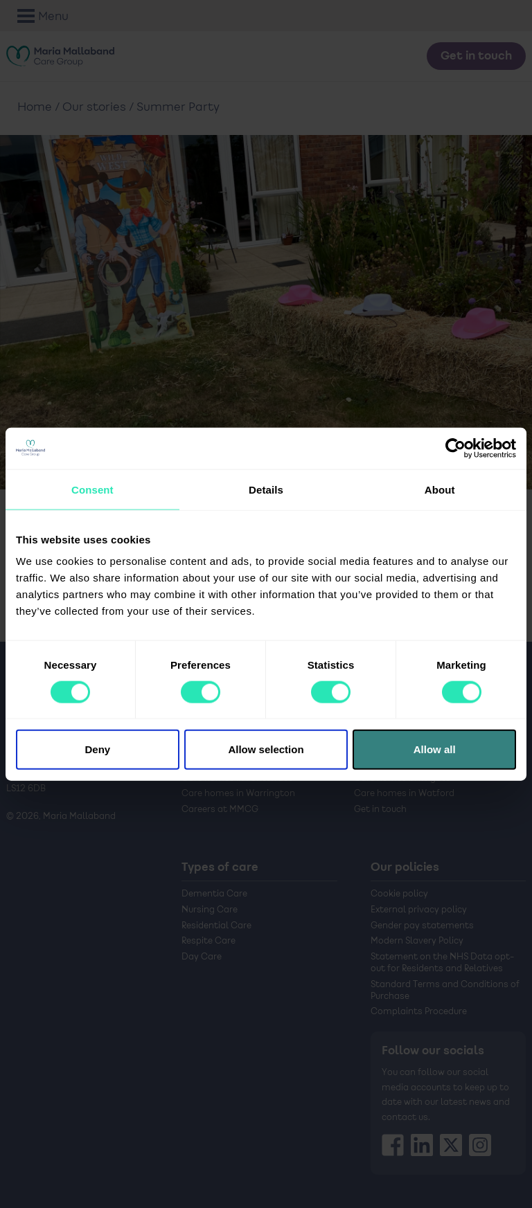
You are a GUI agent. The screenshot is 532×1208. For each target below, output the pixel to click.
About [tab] (440, 489)
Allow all (435, 749)
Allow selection (265, 749)
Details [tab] (266, 489)
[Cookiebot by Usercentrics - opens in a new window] (455, 448)
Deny (97, 749)
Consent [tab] (92, 489)
